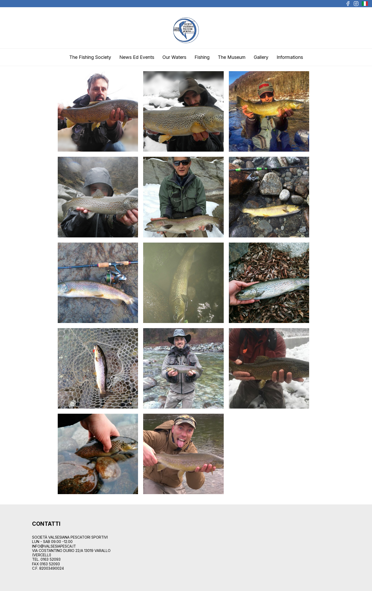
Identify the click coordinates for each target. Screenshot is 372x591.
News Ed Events (136, 57)
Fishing (202, 57)
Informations (290, 57)
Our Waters (174, 57)
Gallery (261, 57)
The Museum (232, 57)
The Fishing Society (90, 57)
